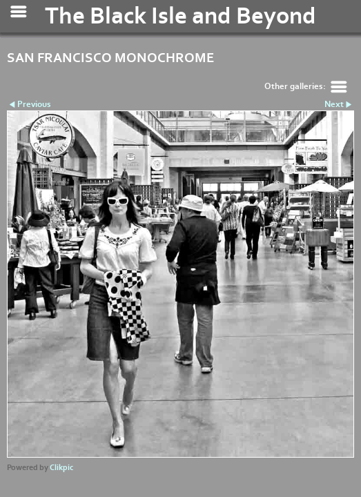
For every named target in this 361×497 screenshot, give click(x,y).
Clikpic (61, 467)
